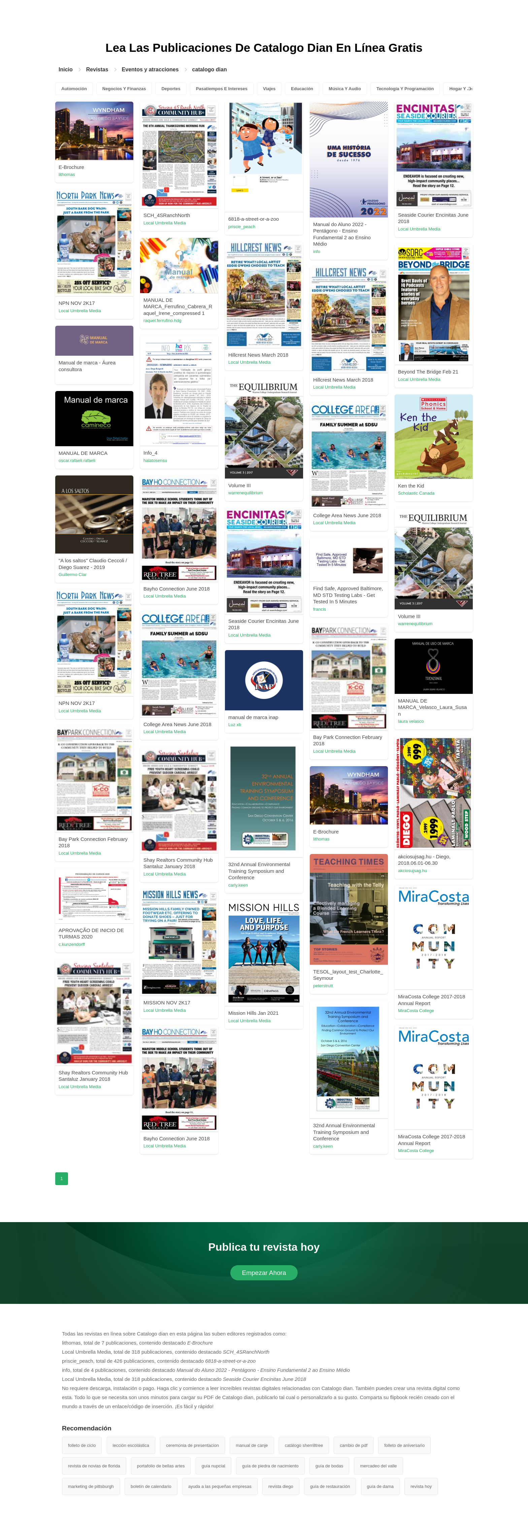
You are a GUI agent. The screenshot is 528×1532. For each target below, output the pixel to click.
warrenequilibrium (245, 492)
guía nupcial (213, 1465)
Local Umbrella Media (164, 222)
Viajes (269, 88)
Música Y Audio (345, 88)
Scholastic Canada (416, 493)
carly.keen (238, 885)
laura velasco (411, 721)
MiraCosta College (416, 1010)
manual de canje (252, 1445)
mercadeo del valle (378, 1465)
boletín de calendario (151, 1486)
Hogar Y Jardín (464, 88)
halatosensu (155, 460)
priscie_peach (241, 226)
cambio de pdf (353, 1445)
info (316, 251)
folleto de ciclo (82, 1445)
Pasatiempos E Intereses (222, 88)
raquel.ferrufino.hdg (162, 320)
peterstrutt (323, 985)
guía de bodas (329, 1465)
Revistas (97, 69)
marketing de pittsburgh (91, 1486)
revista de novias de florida (94, 1465)
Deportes (170, 88)
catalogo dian (209, 69)
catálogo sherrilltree (304, 1445)
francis (319, 609)
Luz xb (234, 724)
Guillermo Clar (73, 574)
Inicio (66, 69)
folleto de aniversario (404, 1445)
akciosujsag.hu (412, 870)
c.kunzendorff (72, 944)
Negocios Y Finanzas (124, 88)
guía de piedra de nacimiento (270, 1465)
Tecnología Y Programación (405, 88)
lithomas (67, 174)
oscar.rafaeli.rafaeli (77, 460)
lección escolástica (131, 1445)
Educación (302, 88)
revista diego (280, 1486)
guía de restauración (330, 1486)
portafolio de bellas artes (161, 1465)
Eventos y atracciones (150, 69)
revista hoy (421, 1486)
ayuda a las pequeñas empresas (220, 1486)
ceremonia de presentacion (192, 1445)
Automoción (74, 88)
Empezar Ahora (264, 1272)
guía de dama (380, 1486)
